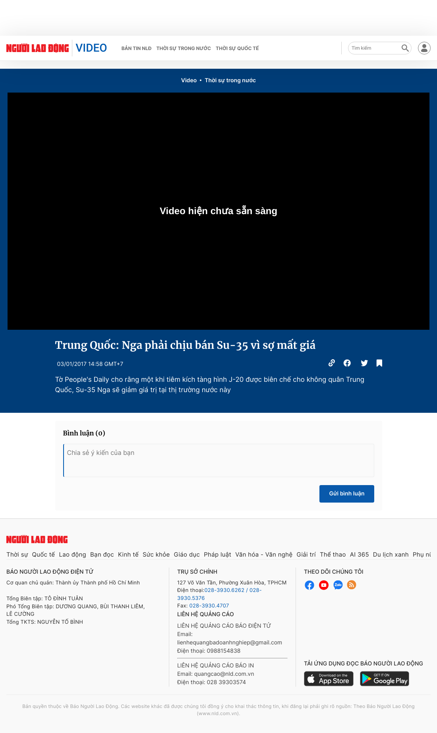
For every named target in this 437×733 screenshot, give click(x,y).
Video (189, 80)
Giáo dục (187, 554)
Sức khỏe (156, 554)
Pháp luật (217, 554)
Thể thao (333, 554)
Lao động (72, 554)
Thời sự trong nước (183, 48)
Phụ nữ (423, 554)
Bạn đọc (102, 554)
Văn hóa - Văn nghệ (263, 554)
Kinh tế (128, 554)
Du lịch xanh (391, 554)
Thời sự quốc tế (237, 48)
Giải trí (305, 554)
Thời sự (17, 554)
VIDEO (91, 47)
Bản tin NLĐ (137, 48)
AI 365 (359, 554)
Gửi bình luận (346, 493)
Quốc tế (43, 554)
